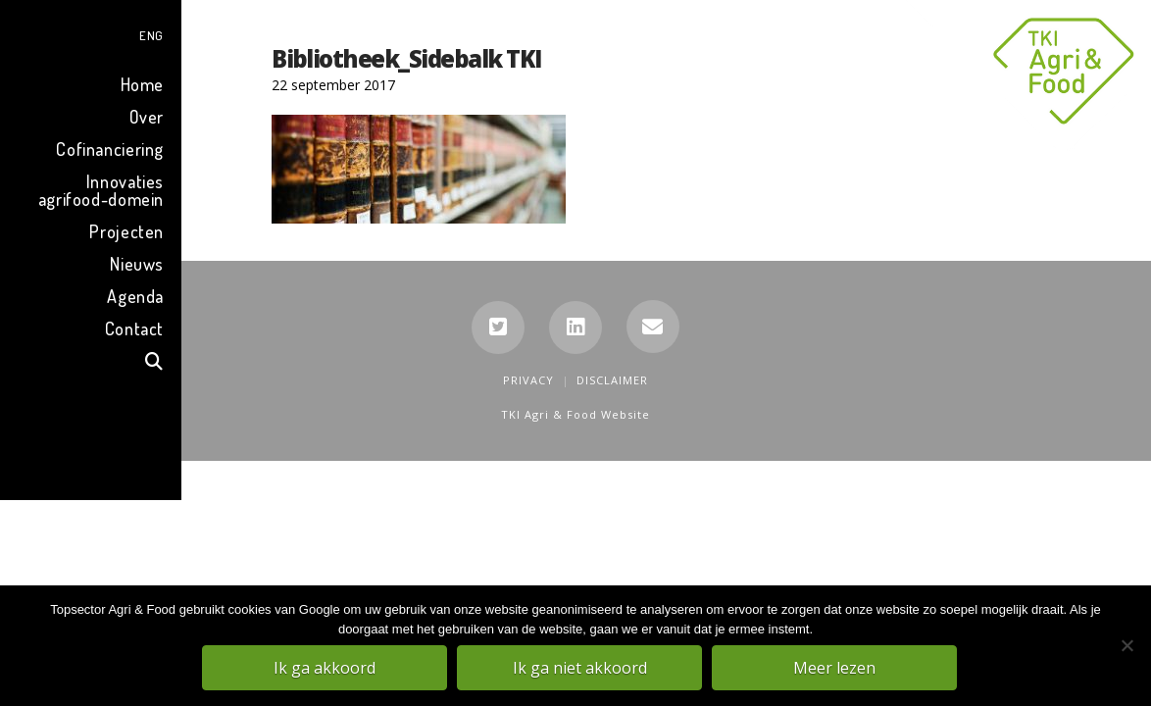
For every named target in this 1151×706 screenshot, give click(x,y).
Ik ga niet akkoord (581, 668)
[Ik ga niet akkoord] (1126, 646)
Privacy (528, 380)
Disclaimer (612, 380)
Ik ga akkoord (325, 668)
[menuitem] (90, 33)
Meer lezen (835, 668)
